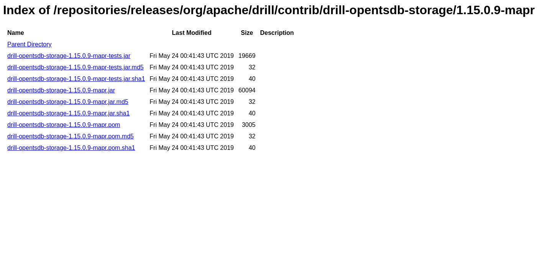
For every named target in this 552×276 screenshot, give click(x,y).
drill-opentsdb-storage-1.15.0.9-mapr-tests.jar (68, 56)
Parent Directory (29, 44)
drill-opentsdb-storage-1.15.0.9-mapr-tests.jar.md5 (75, 67)
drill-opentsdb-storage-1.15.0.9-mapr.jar (61, 90)
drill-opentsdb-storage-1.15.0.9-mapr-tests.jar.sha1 (76, 79)
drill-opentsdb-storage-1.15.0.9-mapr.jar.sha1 (68, 113)
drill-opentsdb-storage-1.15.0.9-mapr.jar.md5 (67, 102)
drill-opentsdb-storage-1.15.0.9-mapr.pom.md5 (70, 136)
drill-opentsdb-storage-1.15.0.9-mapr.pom (63, 125)
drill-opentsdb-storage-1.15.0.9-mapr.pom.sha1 (71, 148)
